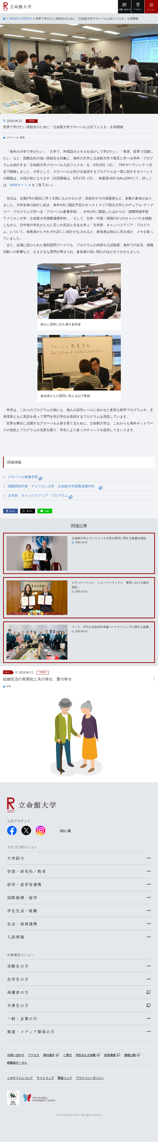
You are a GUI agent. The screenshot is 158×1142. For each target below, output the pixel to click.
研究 (9, 686)
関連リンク (65, 1078)
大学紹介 (16, 858)
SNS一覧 (65, 830)
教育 (22, 137)
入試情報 (16, 937)
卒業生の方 (18, 1005)
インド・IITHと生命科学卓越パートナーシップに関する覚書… (112, 627)
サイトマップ (45, 1078)
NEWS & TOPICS (20, 18)
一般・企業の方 (22, 1018)
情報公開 (130, 1055)
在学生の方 (18, 979)
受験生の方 (18, 966)
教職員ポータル (17, 1062)
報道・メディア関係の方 (31, 1031)
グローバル (13, 137)
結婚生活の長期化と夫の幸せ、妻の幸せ (37, 679)
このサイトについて (20, 1078)
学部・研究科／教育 (26, 871)
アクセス (33, 1055)
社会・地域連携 (22, 924)
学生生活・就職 (22, 910)
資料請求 (49, 1055)
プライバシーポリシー (90, 1078)
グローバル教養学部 (25, 477)
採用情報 (110, 1055)
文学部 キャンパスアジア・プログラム (40, 495)
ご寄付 (67, 1055)
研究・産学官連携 (24, 884)
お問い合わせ (15, 1055)
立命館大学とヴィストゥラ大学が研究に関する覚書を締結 (109, 538)
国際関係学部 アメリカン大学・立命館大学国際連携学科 (55, 486)
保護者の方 (18, 992)
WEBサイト (20, 185)
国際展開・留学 (22, 897)
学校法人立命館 (86, 1055)
